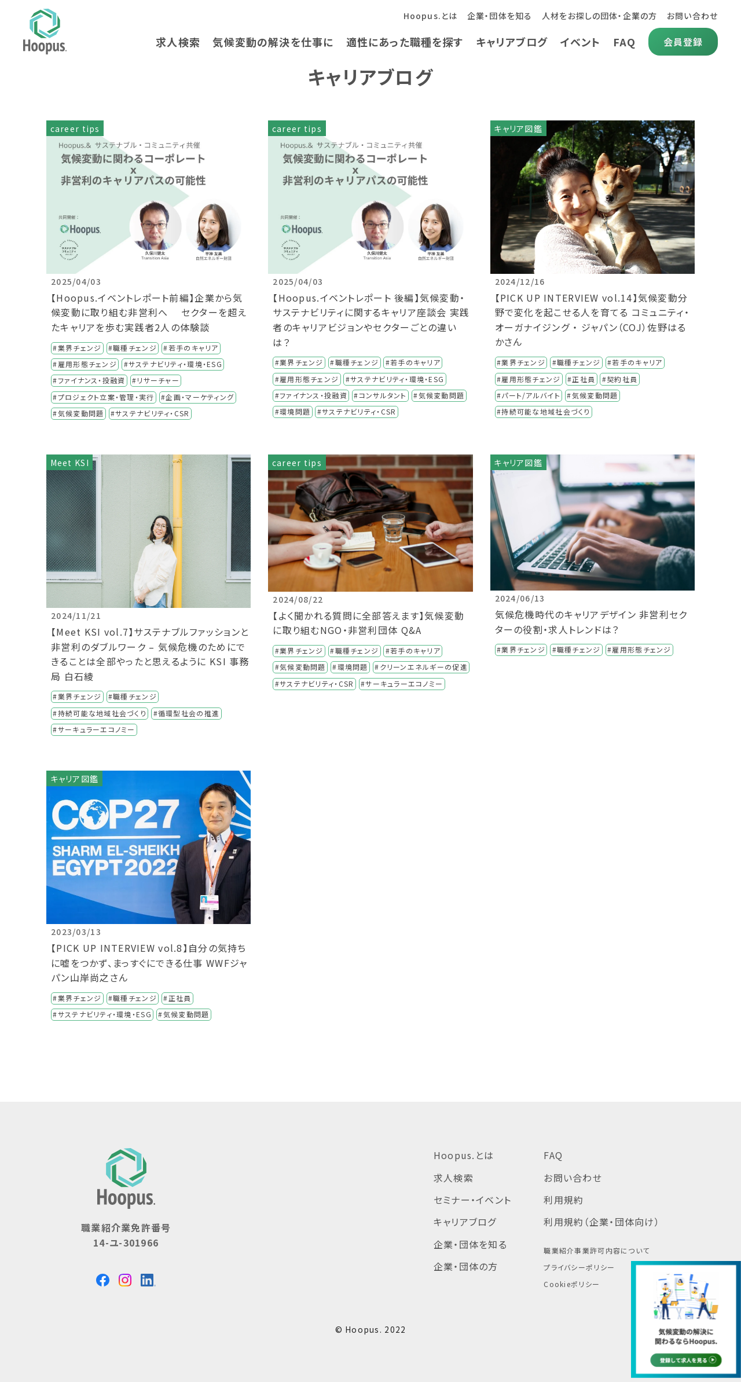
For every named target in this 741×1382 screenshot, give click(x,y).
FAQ (624, 41)
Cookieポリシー (572, 1284)
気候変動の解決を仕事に (271, 41)
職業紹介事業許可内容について (597, 1250)
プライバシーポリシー (579, 1267)
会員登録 (683, 42)
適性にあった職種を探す (403, 41)
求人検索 (175, 41)
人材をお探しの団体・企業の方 (599, 15)
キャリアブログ (511, 41)
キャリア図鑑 (518, 128)
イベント (580, 41)
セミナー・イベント (473, 1200)
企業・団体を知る (498, 15)
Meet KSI (69, 462)
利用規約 (564, 1200)
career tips (75, 128)
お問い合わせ (692, 15)
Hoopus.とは (428, 15)
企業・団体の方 (466, 1266)
